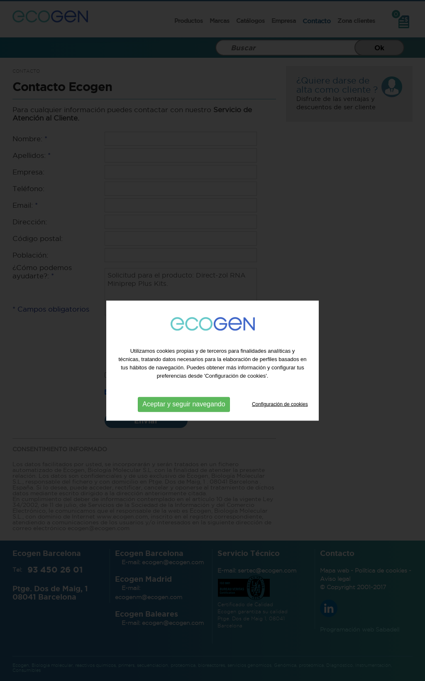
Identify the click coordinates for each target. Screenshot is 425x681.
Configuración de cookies (280, 412)
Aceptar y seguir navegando (183, 411)
